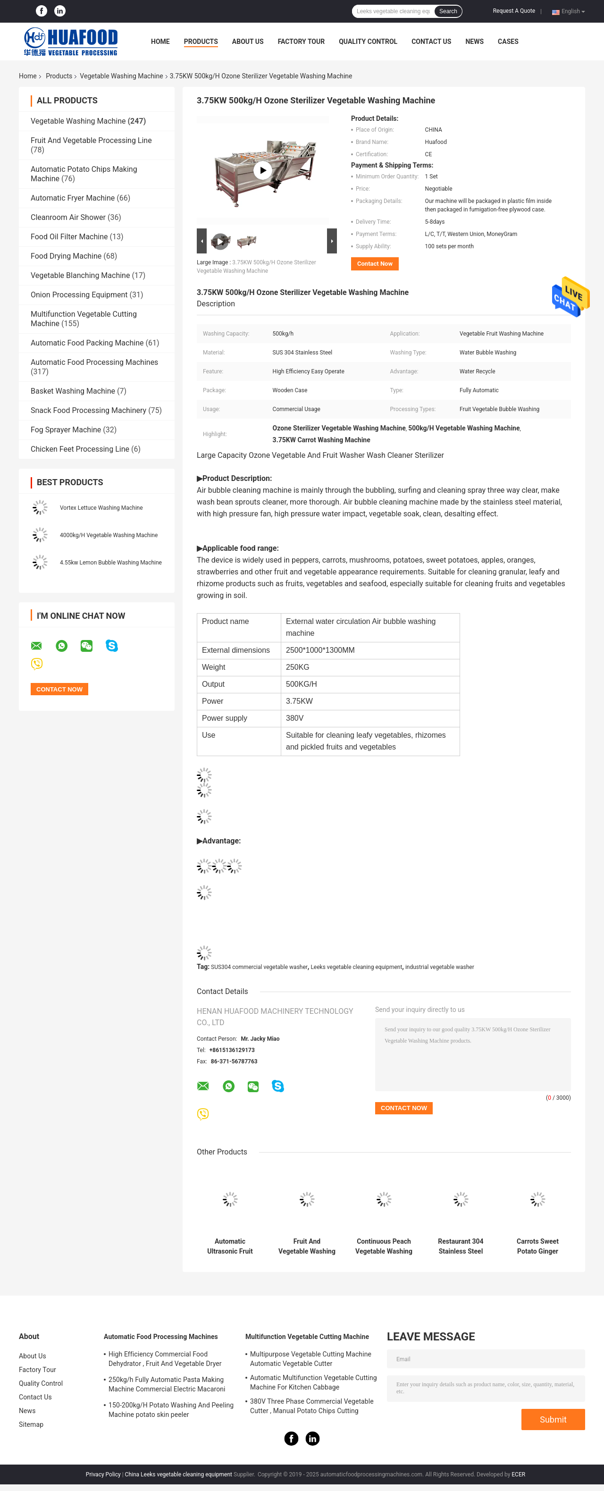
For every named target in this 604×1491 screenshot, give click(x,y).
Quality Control (368, 41)
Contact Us (431, 41)
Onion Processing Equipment (79, 294)
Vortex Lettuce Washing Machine (101, 508)
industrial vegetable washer (439, 967)
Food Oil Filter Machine (69, 236)
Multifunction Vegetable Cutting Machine (307, 1336)
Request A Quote (514, 11)
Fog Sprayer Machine (66, 429)
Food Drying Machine (66, 256)
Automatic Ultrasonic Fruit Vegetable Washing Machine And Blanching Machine (230, 1246)
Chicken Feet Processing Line (80, 449)
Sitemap (31, 1424)
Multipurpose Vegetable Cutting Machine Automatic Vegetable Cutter (310, 1358)
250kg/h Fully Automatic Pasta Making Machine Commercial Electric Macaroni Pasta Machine (167, 1386)
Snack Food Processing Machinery (88, 410)
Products (201, 41)
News (474, 41)
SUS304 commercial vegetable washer (259, 967)
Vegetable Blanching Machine (80, 275)
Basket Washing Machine (73, 391)
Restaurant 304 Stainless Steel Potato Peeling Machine (460, 1246)
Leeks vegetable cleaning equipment (356, 967)
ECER (518, 1474)
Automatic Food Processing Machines (94, 362)
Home (160, 41)
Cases (508, 41)
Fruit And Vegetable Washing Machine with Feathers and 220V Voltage (307, 1246)
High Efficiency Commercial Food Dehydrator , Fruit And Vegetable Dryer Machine (165, 1360)
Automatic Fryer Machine (73, 198)
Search (448, 11)
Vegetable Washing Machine (121, 76)
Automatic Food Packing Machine (87, 342)
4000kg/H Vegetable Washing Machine (109, 535)
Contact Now (375, 263)
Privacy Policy (103, 1474)
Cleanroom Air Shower (68, 217)
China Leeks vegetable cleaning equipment (178, 1474)
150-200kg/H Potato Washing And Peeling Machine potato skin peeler (171, 1409)
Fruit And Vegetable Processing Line (91, 140)
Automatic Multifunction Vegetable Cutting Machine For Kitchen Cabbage (313, 1382)
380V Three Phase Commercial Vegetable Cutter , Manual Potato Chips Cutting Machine (312, 1407)
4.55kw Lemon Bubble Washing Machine (111, 562)
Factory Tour (301, 41)
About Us (248, 41)
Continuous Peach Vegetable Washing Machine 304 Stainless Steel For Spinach (383, 1246)
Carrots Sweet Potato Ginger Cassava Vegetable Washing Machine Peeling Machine (538, 1246)
